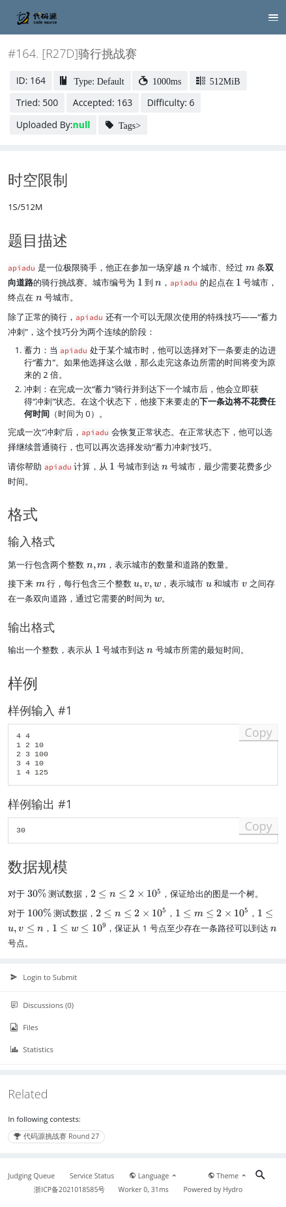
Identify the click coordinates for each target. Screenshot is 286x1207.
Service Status (92, 1175)
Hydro (232, 1189)
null (82, 124)
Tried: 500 (37, 102)
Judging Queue (31, 1175)
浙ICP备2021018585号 (69, 1189)
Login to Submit (43, 977)
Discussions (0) (42, 1005)
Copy (258, 732)
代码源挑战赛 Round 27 (56, 1136)
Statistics (31, 1049)
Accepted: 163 (102, 102)
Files (24, 1027)
